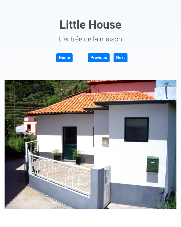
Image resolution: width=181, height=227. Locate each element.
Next (120, 57)
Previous (98, 57)
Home (64, 57)
